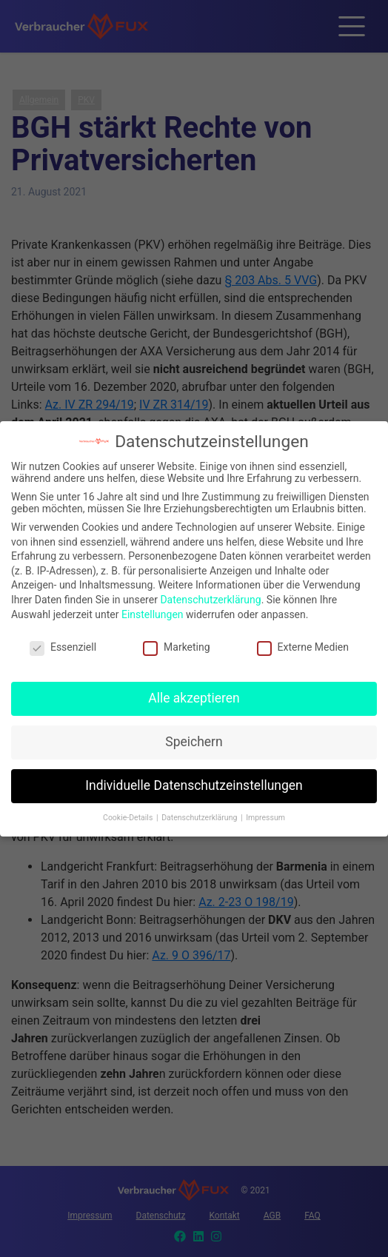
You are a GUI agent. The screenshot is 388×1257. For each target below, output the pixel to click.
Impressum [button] (265, 813)
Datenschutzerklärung (210, 595)
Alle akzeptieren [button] (194, 693)
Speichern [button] (193, 737)
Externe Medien (303, 643)
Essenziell (63, 643)
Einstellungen (152, 610)
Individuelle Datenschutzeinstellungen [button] (193, 781)
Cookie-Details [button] (129, 813)
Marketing (176, 643)
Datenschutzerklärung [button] (200, 813)
